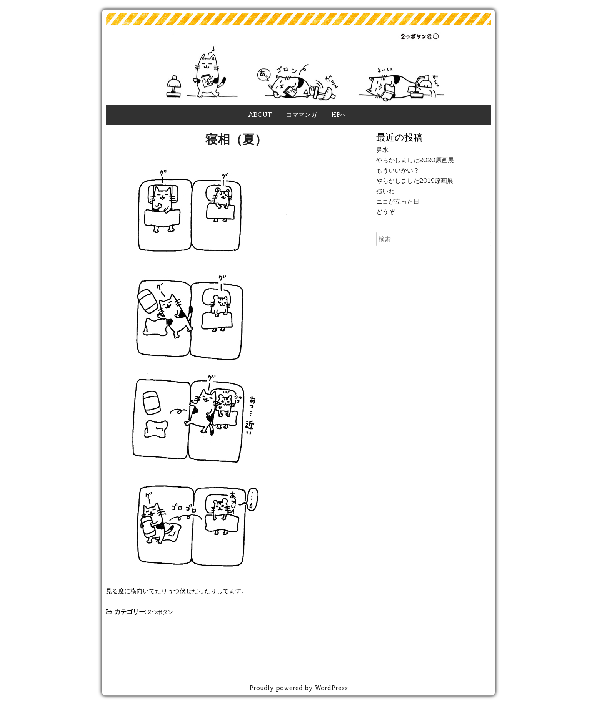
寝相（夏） (236, 139)
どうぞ (385, 212)
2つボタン (160, 612)
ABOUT (260, 114)
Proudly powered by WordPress (298, 688)
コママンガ (301, 114)
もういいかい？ (397, 170)
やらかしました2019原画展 (414, 180)
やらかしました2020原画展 (415, 160)
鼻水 (382, 149)
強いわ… (386, 191)
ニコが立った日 (397, 201)
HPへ (339, 114)
